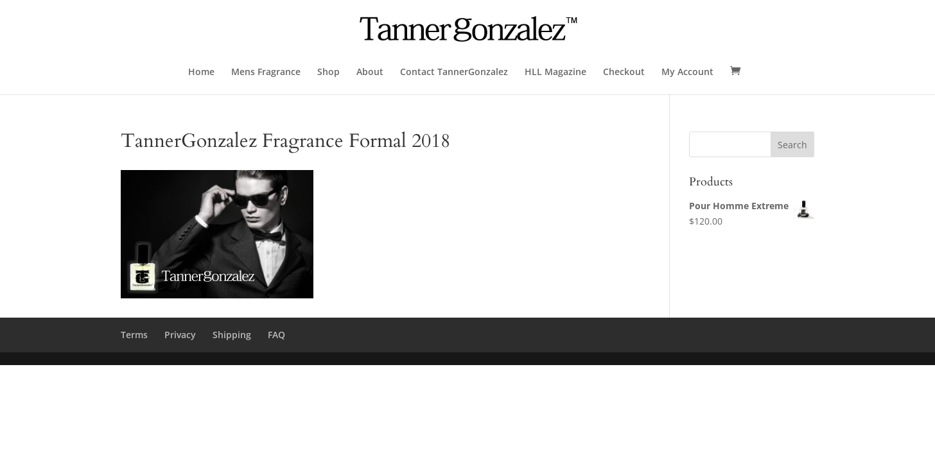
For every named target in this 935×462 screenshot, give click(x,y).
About (369, 72)
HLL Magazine (555, 72)
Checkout (624, 72)
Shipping (232, 335)
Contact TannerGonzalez (454, 72)
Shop (328, 72)
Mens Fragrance (266, 72)
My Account (687, 72)
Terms (134, 335)
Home (201, 72)
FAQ (276, 335)
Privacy (180, 335)
